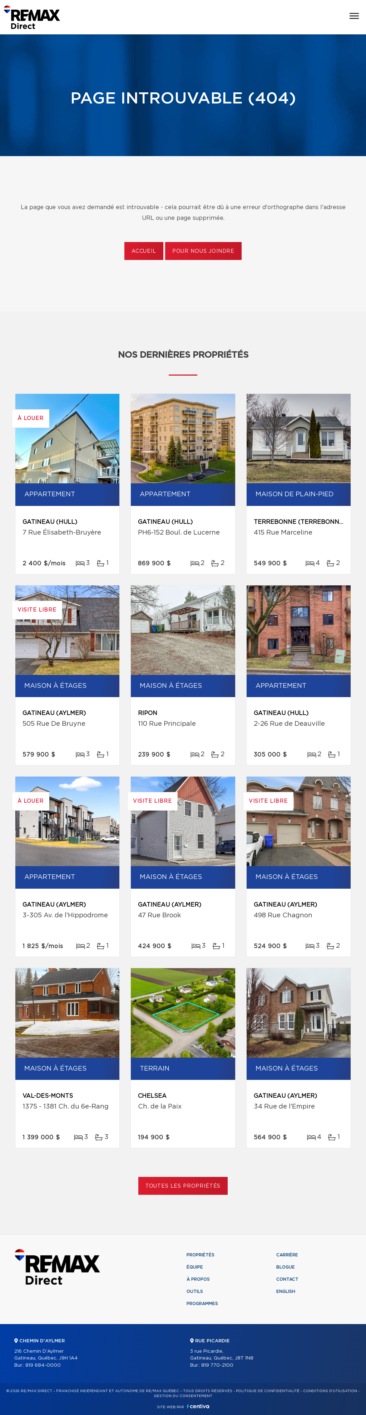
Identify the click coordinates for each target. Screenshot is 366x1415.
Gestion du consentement (183, 1396)
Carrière (287, 1255)
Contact (287, 1279)
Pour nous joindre (203, 251)
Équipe (195, 1267)
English (285, 1291)
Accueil (144, 251)
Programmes (202, 1303)
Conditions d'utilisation (330, 1391)
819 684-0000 (43, 1365)
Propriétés (200, 1255)
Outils (195, 1291)
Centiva (198, 1406)
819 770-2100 (217, 1365)
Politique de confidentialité (268, 1391)
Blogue (285, 1267)
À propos (198, 1279)
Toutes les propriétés (183, 1186)
